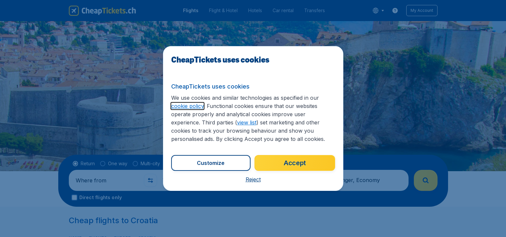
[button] (253, 179)
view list (246, 122)
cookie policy (187, 106)
